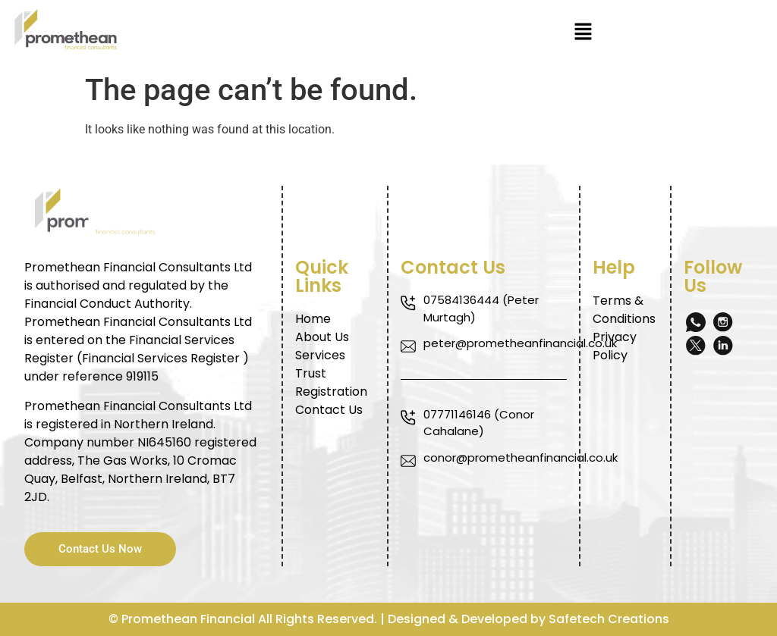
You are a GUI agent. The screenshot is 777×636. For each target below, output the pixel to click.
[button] (582, 32)
